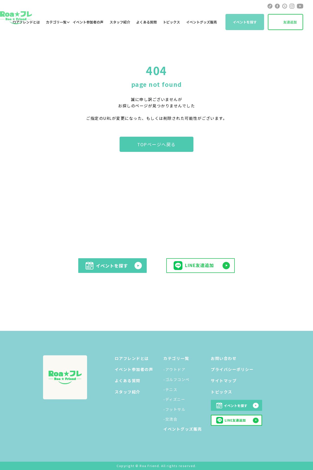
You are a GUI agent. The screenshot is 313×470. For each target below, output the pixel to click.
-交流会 (170, 419)
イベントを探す (245, 22)
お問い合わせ (223, 358)
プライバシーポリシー (232, 369)
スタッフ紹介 (120, 22)
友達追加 (290, 22)
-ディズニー (174, 399)
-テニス (170, 389)
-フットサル (174, 409)
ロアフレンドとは (132, 358)
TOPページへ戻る (156, 144)
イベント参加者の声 (88, 22)
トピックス (171, 22)
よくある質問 (146, 22)
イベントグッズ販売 (201, 22)
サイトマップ (223, 380)
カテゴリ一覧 (56, 22)
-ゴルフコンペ (176, 379)
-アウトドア (174, 369)
